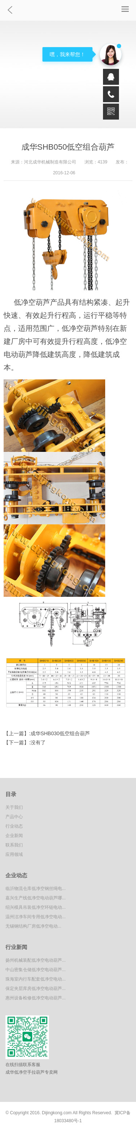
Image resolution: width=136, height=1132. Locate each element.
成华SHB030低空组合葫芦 (60, 733)
